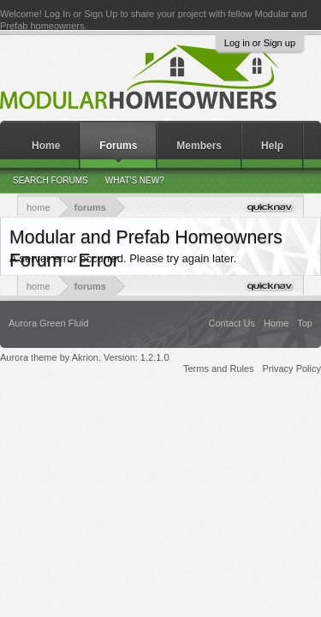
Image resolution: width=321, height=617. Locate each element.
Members (199, 146)
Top (304, 323)
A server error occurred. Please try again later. (122, 258)
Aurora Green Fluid (49, 323)
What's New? (134, 180)
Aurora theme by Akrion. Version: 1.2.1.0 (84, 357)
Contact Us (231, 323)
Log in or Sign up (259, 43)
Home (46, 146)
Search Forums (50, 180)
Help (272, 146)
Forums (118, 146)
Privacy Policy (292, 368)
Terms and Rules (218, 368)
